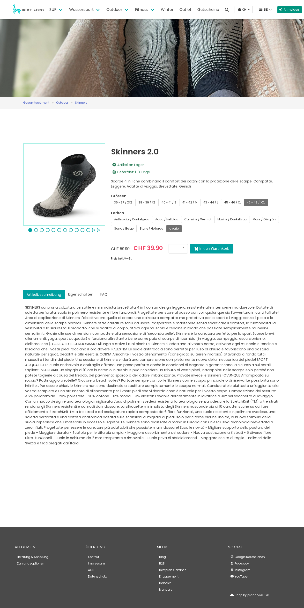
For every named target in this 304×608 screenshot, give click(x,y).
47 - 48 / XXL (256, 202)
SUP (53, 9)
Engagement (168, 576)
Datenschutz (97, 576)
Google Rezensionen (247, 557)
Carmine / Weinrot (197, 219)
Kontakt (93, 557)
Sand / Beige (123, 228)
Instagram (240, 570)
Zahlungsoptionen (30, 563)
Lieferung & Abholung (32, 557)
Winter (167, 9)
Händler (165, 583)
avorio (174, 228)
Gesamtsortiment (36, 103)
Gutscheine (208, 9)
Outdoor (114, 9)
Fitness (141, 9)
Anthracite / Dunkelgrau (131, 219)
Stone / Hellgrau (151, 228)
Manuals (165, 589)
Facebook (239, 563)
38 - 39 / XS (147, 202)
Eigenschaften (80, 294)
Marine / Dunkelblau (232, 219)
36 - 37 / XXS (123, 202)
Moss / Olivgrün (264, 219)
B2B (162, 563)
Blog (162, 557)
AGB (91, 570)
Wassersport (81, 9)
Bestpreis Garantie (172, 570)
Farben (117, 212)
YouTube (238, 576)
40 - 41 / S (169, 202)
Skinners (81, 103)
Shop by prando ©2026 (249, 595)
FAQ (103, 294)
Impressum (96, 563)
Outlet (185, 9)
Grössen (118, 196)
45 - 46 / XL (232, 202)
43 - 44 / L (210, 202)
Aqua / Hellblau (166, 219)
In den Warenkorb (211, 248)
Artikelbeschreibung (44, 294)
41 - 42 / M (189, 202)
